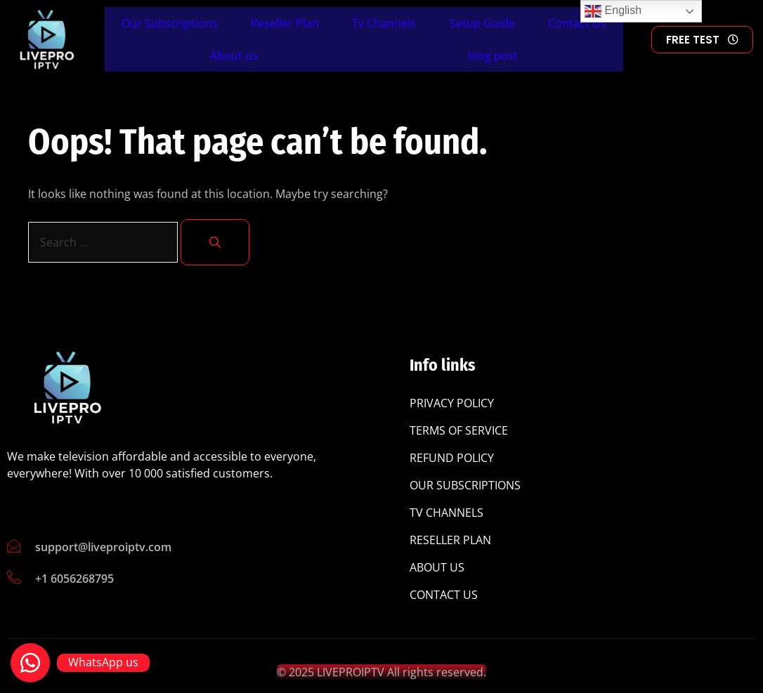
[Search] (215, 242)
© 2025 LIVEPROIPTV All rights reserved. (381, 677)
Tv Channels (384, 23)
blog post (493, 55)
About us (234, 55)
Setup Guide (482, 23)
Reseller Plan (285, 23)
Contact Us (577, 23)
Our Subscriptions (170, 23)
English (613, 11)
